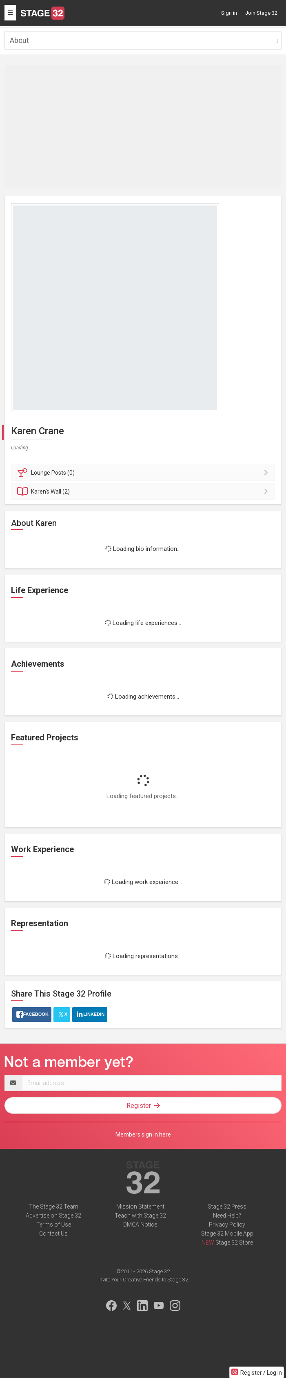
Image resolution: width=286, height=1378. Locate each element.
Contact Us (53, 1233)
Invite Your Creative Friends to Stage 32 (143, 1280)
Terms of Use (53, 1224)
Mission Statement (140, 1206)
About (19, 40)
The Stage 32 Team (53, 1206)
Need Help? (227, 1215)
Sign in (229, 13)
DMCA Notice (140, 1224)
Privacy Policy (227, 1224)
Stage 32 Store (234, 1242)
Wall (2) (144, 491)
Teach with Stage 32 (140, 1215)
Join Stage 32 (261, 13)
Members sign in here (143, 1134)
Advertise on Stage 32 (53, 1215)
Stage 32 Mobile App (227, 1233)
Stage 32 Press (227, 1206)
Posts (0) (144, 473)
